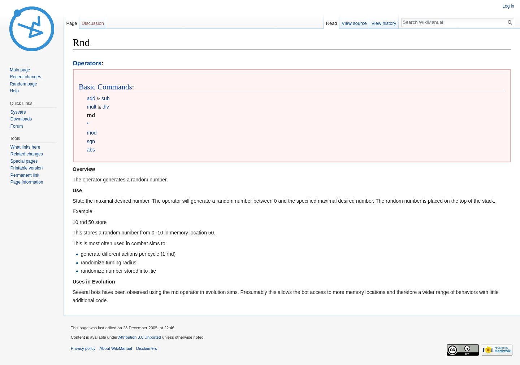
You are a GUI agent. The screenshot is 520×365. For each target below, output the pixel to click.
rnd (91, 115)
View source (354, 23)
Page (71, 23)
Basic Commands (105, 87)
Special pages (24, 161)
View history (383, 23)
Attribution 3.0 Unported (139, 337)
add (91, 98)
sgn (91, 141)
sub (105, 98)
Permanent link (24, 175)
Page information (26, 182)
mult (91, 107)
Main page (20, 69)
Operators (87, 63)
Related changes (26, 154)
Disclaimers (146, 348)
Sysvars (18, 112)
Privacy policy (83, 348)
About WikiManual (116, 348)
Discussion (93, 23)
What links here (25, 147)
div (106, 107)
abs (91, 150)
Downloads (21, 119)
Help (14, 90)
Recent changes (25, 76)
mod (91, 133)
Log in (508, 6)
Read (331, 23)
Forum (16, 126)
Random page (23, 84)
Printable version (26, 168)
